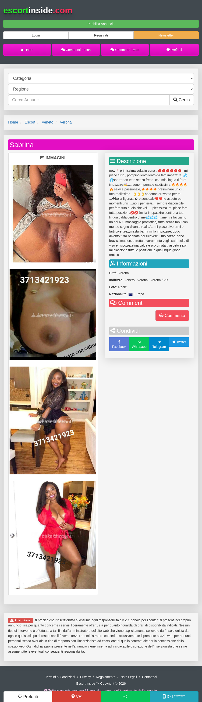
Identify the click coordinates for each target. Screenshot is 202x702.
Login (36, 35)
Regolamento (105, 677)
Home (27, 50)
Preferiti (174, 50)
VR (76, 696)
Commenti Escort (76, 50)
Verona (66, 122)
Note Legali (128, 677)
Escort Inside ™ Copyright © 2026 (101, 683)
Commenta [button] (172, 315)
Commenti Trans (124, 50)
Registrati (101, 35)
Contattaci (149, 677)
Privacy (85, 677)
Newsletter (166, 35)
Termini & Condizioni (60, 677)
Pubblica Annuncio (101, 24)
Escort (30, 122)
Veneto (47, 122)
